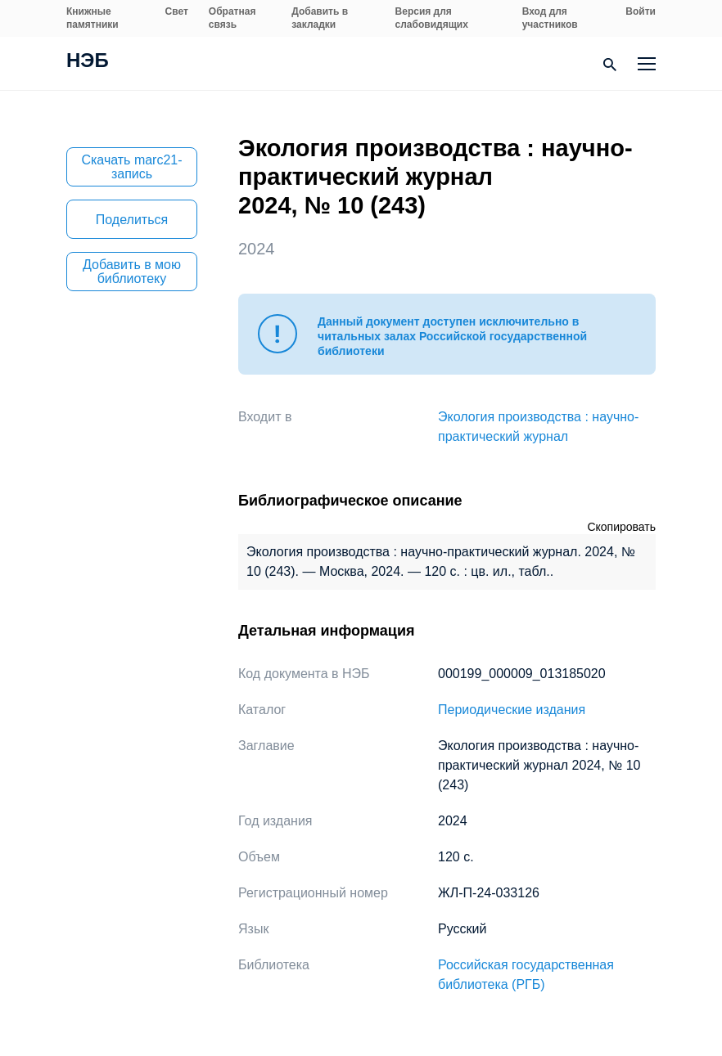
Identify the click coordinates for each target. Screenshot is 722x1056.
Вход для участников (550, 18)
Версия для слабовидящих (431, 18)
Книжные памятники (92, 18)
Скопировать (621, 526)
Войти (640, 11)
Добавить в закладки (319, 18)
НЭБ (87, 62)
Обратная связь (232, 18)
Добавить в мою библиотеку (132, 271)
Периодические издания (511, 710)
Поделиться (132, 220)
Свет (176, 11)
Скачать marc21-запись (131, 167)
